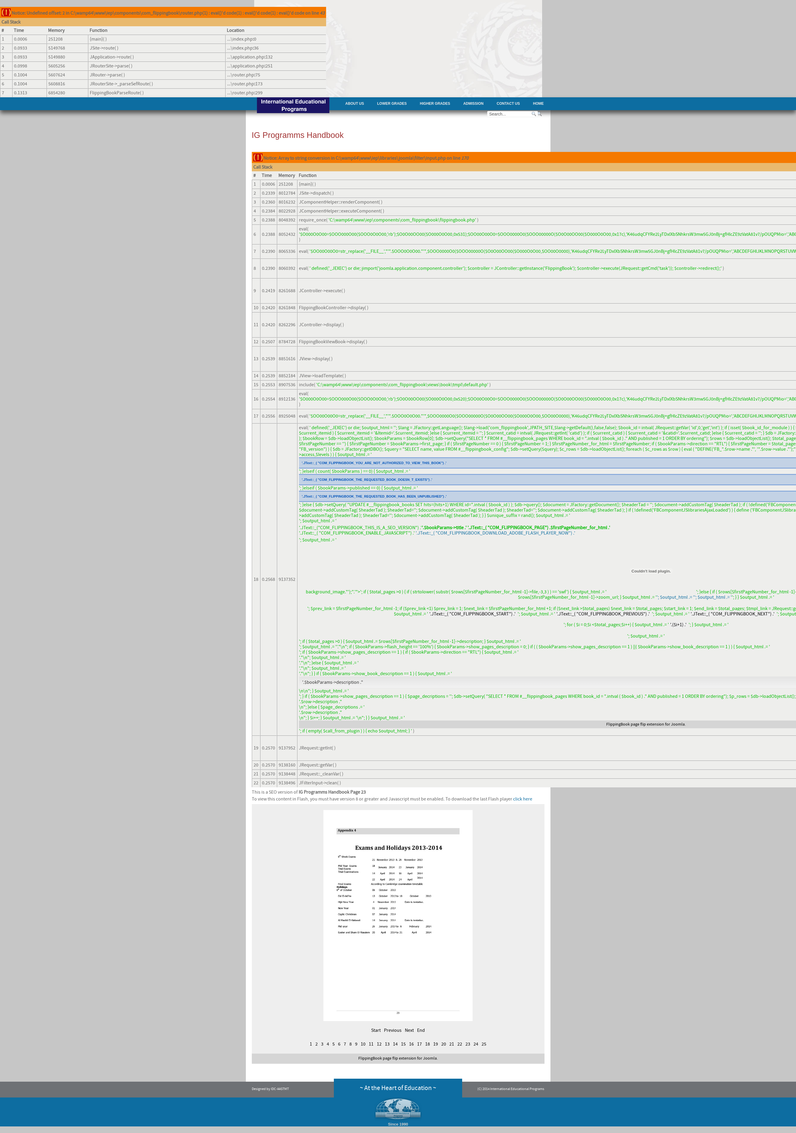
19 (435, 1044)
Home (538, 103)
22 (459, 1044)
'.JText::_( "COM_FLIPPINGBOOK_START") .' (472, 614)
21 (451, 1044)
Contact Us (508, 103)
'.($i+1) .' (678, 624)
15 (403, 1044)
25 (484, 1044)
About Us (354, 103)
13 (387, 1044)
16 (411, 1044)
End (421, 1030)
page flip (638, 724)
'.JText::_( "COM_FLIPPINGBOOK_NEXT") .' (733, 614)
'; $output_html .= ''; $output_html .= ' (694, 597)
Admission (473, 103)
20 (443, 1044)
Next (409, 1030)
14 (395, 1044)
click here (522, 799)
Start (376, 1030)
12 (379, 1044)
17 (419, 1044)
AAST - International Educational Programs (293, 105)
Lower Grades (392, 103)
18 (427, 1044)
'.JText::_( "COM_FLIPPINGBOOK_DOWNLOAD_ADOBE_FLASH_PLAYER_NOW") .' (495, 533)
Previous (393, 1030)
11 (371, 1044)
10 (363, 1044)
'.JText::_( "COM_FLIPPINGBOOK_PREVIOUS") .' (603, 614)
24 (475, 1044)
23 (467, 1044)
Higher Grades (435, 103)
